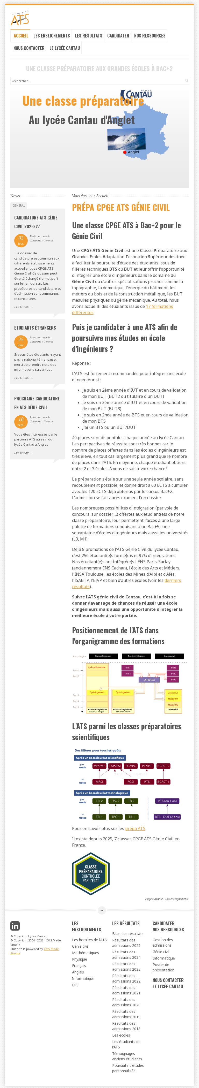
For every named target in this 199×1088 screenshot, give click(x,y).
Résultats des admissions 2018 (126, 1024)
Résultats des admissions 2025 (126, 941)
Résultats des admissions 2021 (126, 989)
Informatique (83, 977)
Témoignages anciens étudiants (127, 1054)
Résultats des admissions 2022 (126, 977)
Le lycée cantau (64, 46)
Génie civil (80, 944)
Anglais (78, 970)
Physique (79, 957)
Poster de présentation (163, 966)
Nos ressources (150, 34)
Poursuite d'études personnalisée (128, 1066)
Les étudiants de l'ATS (126, 1043)
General (18, 204)
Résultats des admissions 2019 (126, 1012)
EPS (75, 983)
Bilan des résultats (128, 932)
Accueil (21, 34)
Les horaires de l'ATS (89, 938)
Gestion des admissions (163, 941)
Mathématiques (85, 951)
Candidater (118, 34)
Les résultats (88, 34)
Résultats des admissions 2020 (126, 1000)
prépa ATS (135, 827)
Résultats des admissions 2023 (126, 965)
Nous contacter (29, 46)
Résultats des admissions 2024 (126, 953)
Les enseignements (51, 34)
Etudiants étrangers (35, 326)
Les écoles (121, 1033)
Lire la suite (21, 305)
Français (79, 964)
